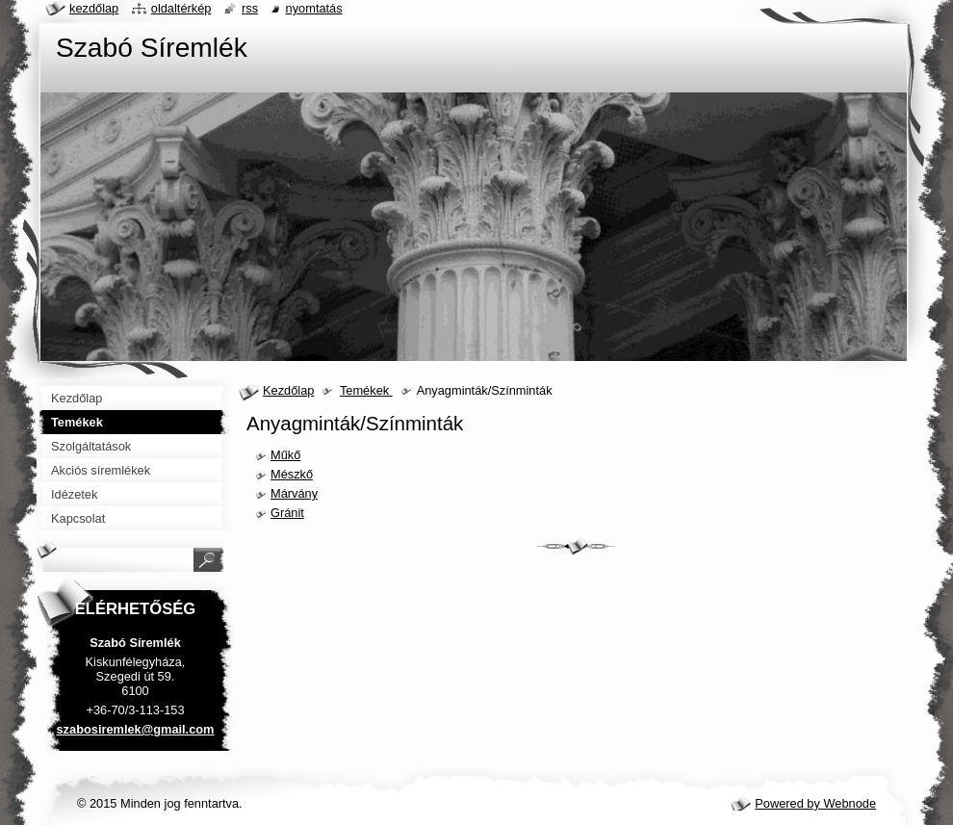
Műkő (285, 455)
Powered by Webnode (815, 803)
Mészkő (291, 474)
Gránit (287, 512)
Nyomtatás (314, 8)
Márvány (294, 493)
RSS (250, 8)
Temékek (366, 390)
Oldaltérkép (181, 8)
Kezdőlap (288, 390)
